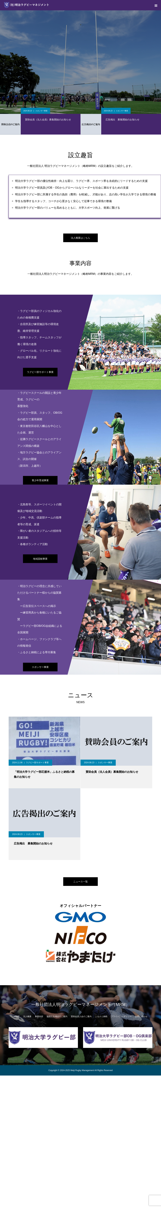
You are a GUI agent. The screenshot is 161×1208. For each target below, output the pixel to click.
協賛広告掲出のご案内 (57, 1016)
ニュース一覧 (80, 881)
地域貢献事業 (40, 558)
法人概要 (27, 1016)
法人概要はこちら (80, 237)
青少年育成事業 (40, 480)
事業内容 (39, 1016)
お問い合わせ (141, 1016)
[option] (80, 62)
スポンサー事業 (41, 111)
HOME (16, 1016)
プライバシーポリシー (121, 1016)
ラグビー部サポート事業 (40, 372)
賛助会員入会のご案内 (81, 1016)
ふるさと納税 (101, 1016)
